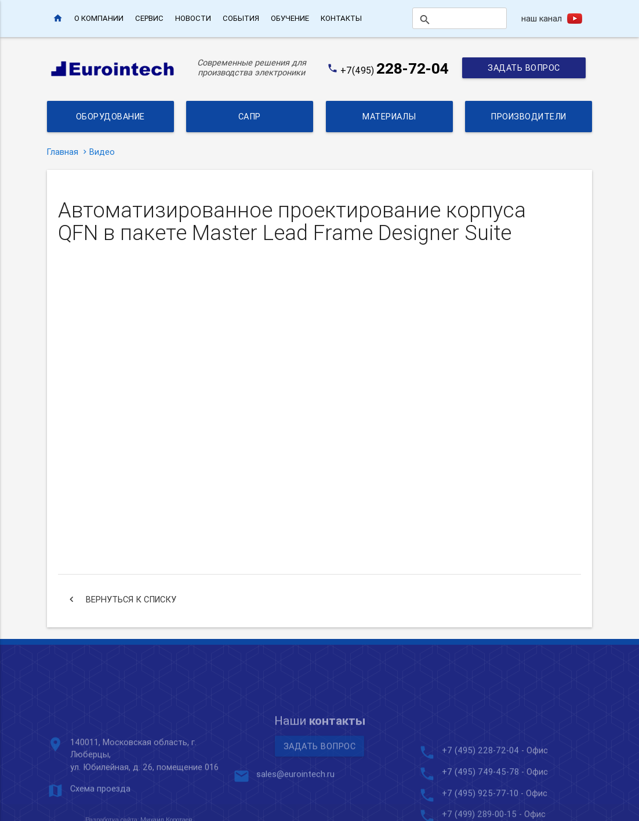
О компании (99, 18)
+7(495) (394, 70)
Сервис (149, 18)
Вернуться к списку (121, 599)
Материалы (389, 116)
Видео (102, 151)
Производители (529, 116)
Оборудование (110, 116)
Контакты (341, 18)
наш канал (541, 18)
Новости (193, 18)
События (241, 18)
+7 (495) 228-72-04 (480, 807)
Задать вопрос (524, 67)
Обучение (290, 18)
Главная (62, 151)
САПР (249, 116)
